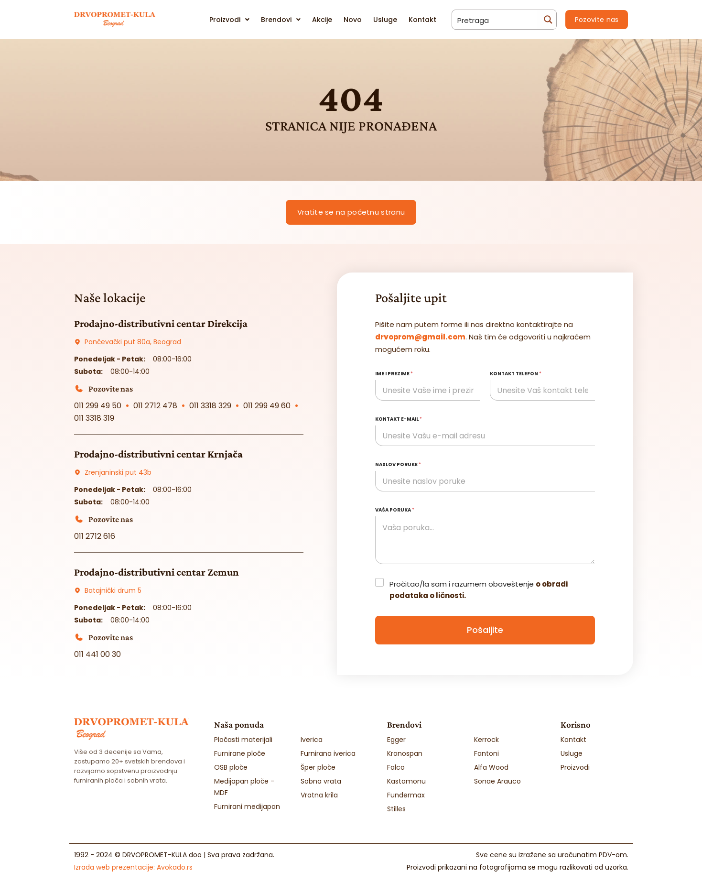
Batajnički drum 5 (113, 590)
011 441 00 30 (97, 654)
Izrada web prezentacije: (133, 867)
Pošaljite (485, 630)
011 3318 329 (210, 405)
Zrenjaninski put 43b (118, 472)
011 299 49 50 (97, 405)
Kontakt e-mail (398, 419)
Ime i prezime (394, 373)
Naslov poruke (398, 464)
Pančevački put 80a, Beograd (133, 342)
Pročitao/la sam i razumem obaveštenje (478, 589)
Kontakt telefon (515, 373)
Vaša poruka (394, 509)
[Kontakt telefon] (542, 390)
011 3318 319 (94, 418)
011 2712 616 (94, 536)
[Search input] (495, 20)
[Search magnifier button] (546, 19)
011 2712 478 (155, 405)
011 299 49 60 (267, 405)
